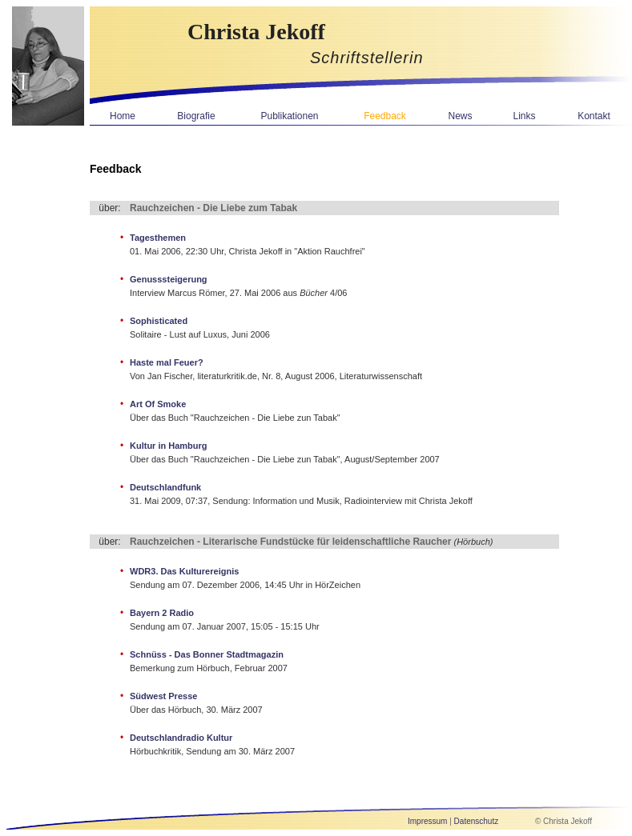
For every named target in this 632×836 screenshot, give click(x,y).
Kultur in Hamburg (168, 445)
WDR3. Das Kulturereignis (184, 571)
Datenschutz (476, 821)
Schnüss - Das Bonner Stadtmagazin (207, 654)
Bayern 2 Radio (162, 613)
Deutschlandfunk (165, 487)
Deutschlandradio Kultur (181, 737)
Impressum (427, 821)
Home (122, 116)
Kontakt (594, 116)
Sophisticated (158, 321)
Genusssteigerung (168, 279)
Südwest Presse (163, 696)
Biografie (196, 116)
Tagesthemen (158, 237)
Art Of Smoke (158, 404)
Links (524, 116)
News (460, 116)
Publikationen (289, 116)
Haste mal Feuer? (166, 362)
